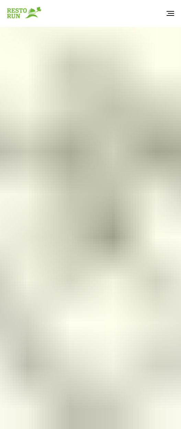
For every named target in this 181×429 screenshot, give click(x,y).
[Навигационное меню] (170, 13)
